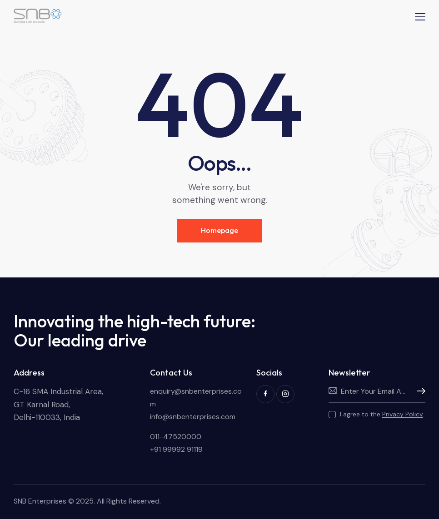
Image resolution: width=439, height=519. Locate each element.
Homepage (219, 230)
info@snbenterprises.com (192, 416)
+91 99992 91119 (176, 449)
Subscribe (418, 391)
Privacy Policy (402, 414)
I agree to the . (382, 414)
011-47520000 (175, 436)
